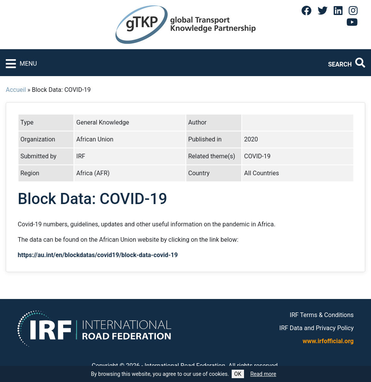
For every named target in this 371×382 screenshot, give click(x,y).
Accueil (16, 89)
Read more (263, 374)
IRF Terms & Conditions (322, 315)
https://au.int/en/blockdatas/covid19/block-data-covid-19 (98, 255)
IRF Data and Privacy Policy (316, 328)
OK (237, 374)
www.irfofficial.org (328, 341)
